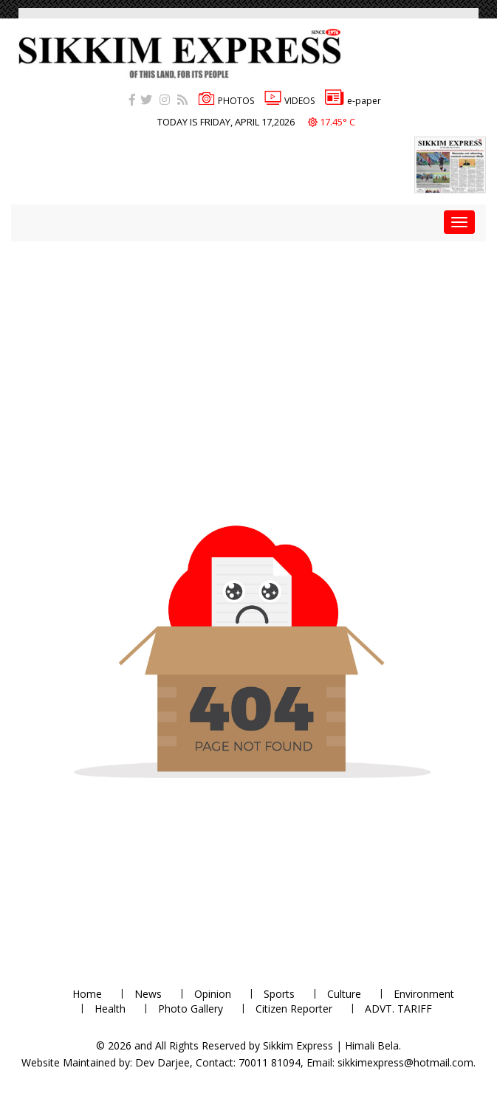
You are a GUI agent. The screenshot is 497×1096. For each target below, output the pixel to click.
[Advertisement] (254, 344)
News (148, 994)
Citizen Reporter (294, 1009)
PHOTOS (226, 100)
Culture (344, 994)
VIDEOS (289, 100)
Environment (424, 994)
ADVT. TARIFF (398, 1009)
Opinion (212, 994)
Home (87, 994)
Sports (279, 994)
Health (110, 1009)
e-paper (353, 100)
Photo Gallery (190, 1009)
